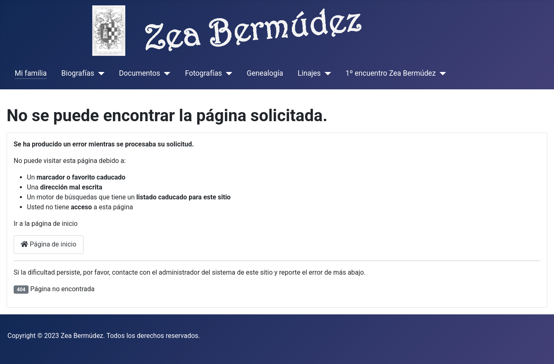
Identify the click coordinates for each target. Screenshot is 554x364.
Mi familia (31, 73)
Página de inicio (48, 244)
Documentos (139, 73)
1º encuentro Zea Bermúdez (391, 73)
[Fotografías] (227, 73)
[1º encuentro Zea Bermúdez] (441, 73)
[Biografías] (99, 73)
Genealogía (265, 73)
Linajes (309, 73)
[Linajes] (326, 73)
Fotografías (203, 73)
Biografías (77, 73)
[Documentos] (165, 73)
